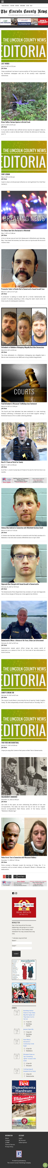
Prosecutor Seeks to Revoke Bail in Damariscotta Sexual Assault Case (22, 289)
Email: (14, 946)
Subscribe (22, 5)
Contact (7, 1140)
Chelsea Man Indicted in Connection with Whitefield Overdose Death (22, 527)
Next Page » (21, 876)
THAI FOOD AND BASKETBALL (10, 742)
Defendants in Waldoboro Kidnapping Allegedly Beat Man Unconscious (22, 347)
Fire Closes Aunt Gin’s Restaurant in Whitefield (15, 230)
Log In (27, 5)
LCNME (7, 1142)
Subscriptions (23, 1142)
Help (31, 5)
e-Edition (12, 5)
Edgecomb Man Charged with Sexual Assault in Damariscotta (20, 584)
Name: (14, 940)
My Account (22, 1140)
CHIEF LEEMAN (5, 174)
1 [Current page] (4, 876)
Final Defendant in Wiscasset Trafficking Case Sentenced (19, 403)
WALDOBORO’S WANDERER (9, 797)
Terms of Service (10, 1144)
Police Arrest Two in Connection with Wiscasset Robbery (18, 857)
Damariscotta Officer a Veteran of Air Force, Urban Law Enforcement (22, 640)
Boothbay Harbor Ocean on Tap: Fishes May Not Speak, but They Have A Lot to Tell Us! (29, 1015)
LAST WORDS (5, 63)
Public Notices (5, 5)
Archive (17, 5)
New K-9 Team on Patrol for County (12, 462)
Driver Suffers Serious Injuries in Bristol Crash (15, 122)
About (7, 1138)
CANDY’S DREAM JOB (7, 692)
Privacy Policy (9, 1146)
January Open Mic (28, 1029)
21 (15, 876)
